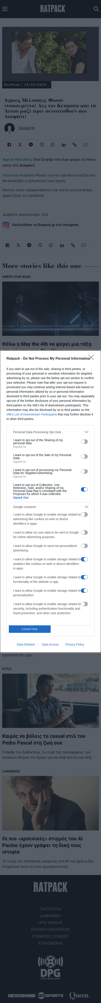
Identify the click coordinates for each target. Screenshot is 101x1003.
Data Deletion (26, 644)
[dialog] (50, 501)
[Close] (92, 359)
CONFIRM (30, 629)
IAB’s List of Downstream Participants (31, 414)
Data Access (50, 644)
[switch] (84, 441)
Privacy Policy (74, 644)
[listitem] (50, 432)
